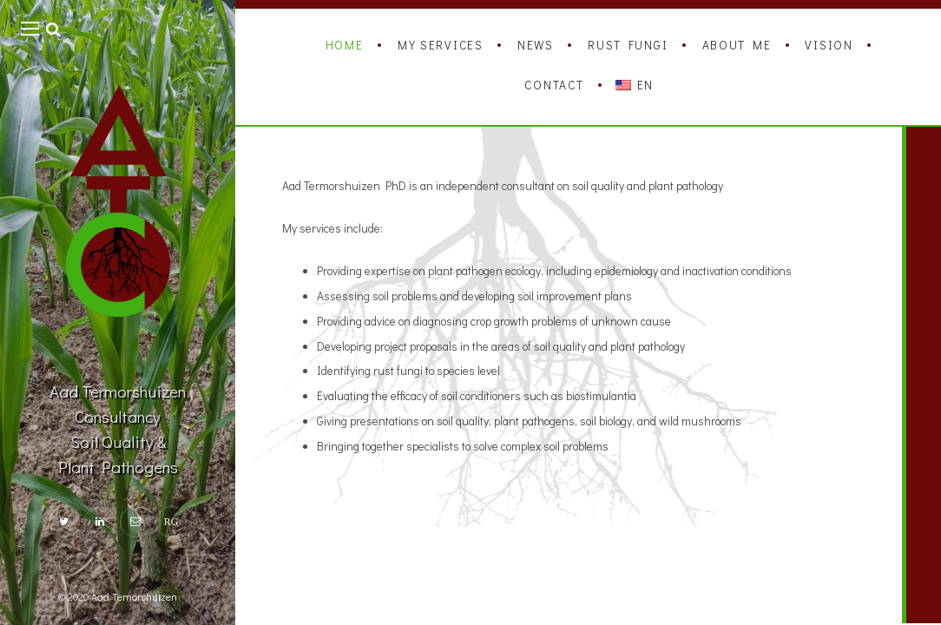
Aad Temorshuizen (134, 596)
